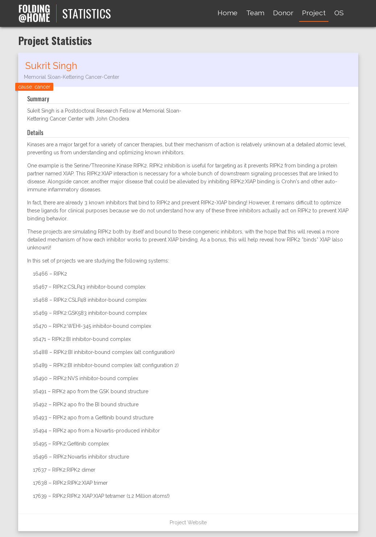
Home (227, 13)
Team (255, 13)
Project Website (188, 522)
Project (314, 13)
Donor (283, 13)
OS (339, 13)
